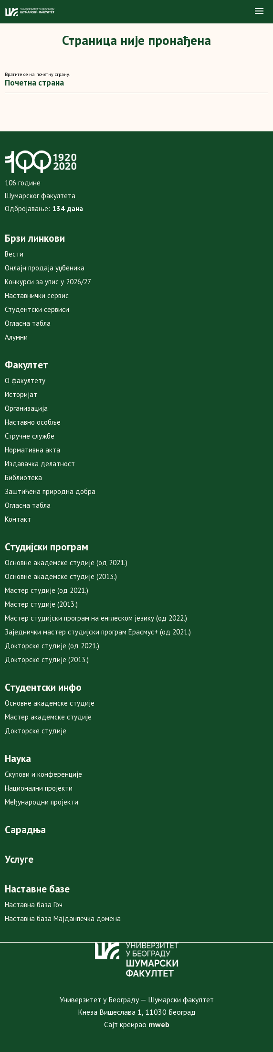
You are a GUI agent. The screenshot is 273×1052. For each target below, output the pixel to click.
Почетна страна (34, 82)
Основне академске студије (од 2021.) (66, 562)
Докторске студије (35, 730)
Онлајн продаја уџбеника (44, 267)
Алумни (16, 337)
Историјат (21, 394)
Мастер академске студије (48, 716)
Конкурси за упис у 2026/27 (48, 281)
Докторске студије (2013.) (47, 659)
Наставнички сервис (37, 295)
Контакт (18, 519)
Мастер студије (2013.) (41, 604)
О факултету (25, 380)
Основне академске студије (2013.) (61, 576)
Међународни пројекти (41, 801)
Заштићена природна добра (50, 491)
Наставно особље (33, 422)
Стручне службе (29, 435)
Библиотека (23, 477)
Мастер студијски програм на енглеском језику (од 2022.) (96, 618)
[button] (259, 11)
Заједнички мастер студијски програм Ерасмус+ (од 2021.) (98, 631)
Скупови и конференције (43, 774)
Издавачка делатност (40, 463)
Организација (26, 408)
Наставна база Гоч (34, 904)
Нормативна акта (32, 449)
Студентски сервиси (37, 309)
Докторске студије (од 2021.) (52, 645)
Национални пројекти (39, 788)
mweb (158, 1024)
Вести (14, 253)
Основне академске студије (49, 703)
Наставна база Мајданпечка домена (63, 918)
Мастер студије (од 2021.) (46, 590)
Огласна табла (28, 323)
